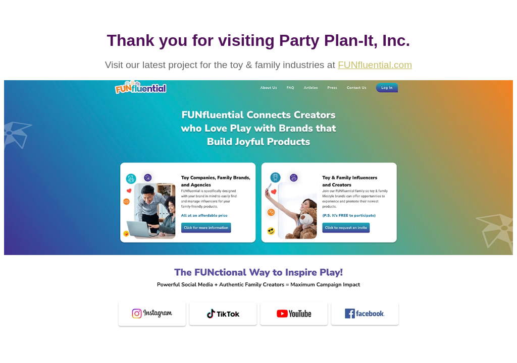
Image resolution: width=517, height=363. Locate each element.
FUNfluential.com (375, 64)
